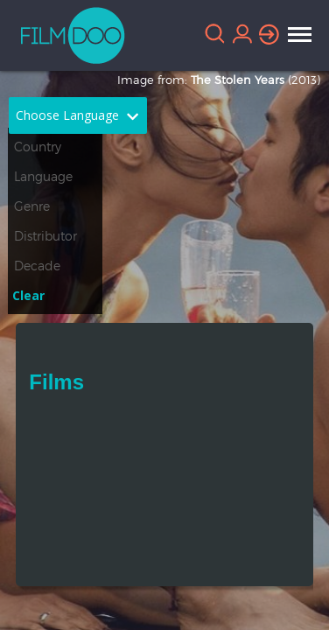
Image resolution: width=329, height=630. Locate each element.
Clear (28, 295)
